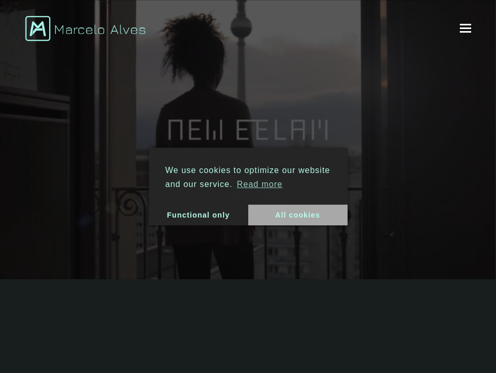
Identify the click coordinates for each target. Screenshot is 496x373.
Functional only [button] (198, 215)
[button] (465, 28)
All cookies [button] (297, 215)
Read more (259, 184)
